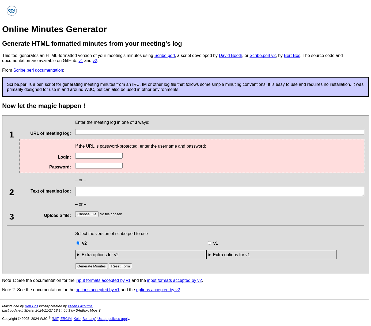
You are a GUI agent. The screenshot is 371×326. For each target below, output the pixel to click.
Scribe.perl (164, 55)
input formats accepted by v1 (103, 282)
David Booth (230, 55)
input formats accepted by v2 (174, 282)
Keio (77, 321)
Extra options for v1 (231, 256)
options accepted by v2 (158, 291)
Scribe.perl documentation (38, 70)
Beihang (88, 321)
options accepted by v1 (98, 291)
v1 (81, 60)
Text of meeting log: (43, 191)
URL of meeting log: (43, 134)
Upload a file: (43, 217)
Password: (60, 167)
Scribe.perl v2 (262, 55)
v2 (95, 60)
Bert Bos (292, 55)
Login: (64, 157)
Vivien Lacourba (80, 308)
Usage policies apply (113, 321)
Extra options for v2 (100, 256)
